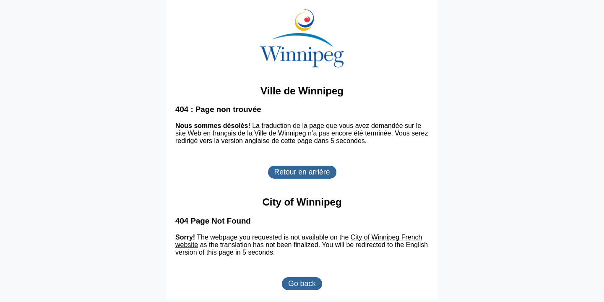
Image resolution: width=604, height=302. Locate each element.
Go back (302, 283)
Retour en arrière (302, 172)
